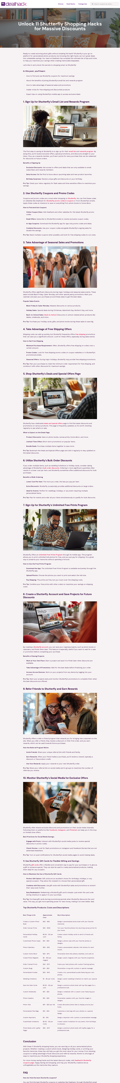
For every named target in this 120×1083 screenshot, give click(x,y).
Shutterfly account (41, 647)
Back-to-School (50, 315)
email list (72, 151)
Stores (60, 4)
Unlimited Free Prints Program (50, 555)
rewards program (86, 151)
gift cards (35, 865)
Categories (82, 4)
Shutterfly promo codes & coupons (60, 201)
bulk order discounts (51, 468)
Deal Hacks (71, 4)
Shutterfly (72, 198)
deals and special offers (53, 423)
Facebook (53, 830)
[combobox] (104, 4)
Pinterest (73, 830)
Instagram (62, 830)
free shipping (80, 334)
